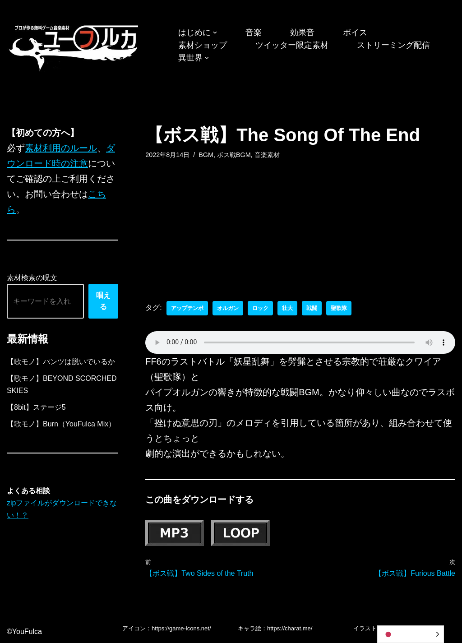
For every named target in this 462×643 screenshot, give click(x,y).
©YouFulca (24, 631)
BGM (206, 154)
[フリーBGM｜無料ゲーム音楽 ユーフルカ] (74, 46)
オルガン (228, 308)
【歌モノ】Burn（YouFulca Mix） (61, 424)
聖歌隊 (339, 308)
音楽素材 (267, 154)
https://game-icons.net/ (181, 628)
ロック (260, 308)
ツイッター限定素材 (291, 45)
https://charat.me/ (289, 628)
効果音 (302, 32)
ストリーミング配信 (393, 45)
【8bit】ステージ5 (36, 407)
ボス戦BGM (234, 154)
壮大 (287, 308)
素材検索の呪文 (32, 278)
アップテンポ (187, 308)
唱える (103, 301)
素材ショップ (202, 45)
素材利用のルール (61, 148)
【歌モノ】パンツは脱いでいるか (61, 361)
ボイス (355, 32)
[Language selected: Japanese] (410, 634)
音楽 (253, 32)
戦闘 (311, 308)
